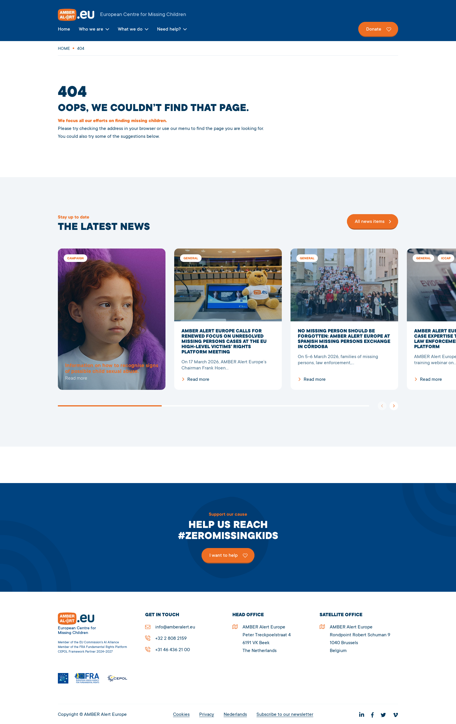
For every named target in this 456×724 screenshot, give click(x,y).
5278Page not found (111, 319)
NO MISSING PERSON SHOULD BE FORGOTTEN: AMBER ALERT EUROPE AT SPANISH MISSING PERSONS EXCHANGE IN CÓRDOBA (344, 319)
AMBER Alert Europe (228, 15)
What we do (130, 29)
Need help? (169, 29)
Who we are (91, 29)
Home (64, 29)
